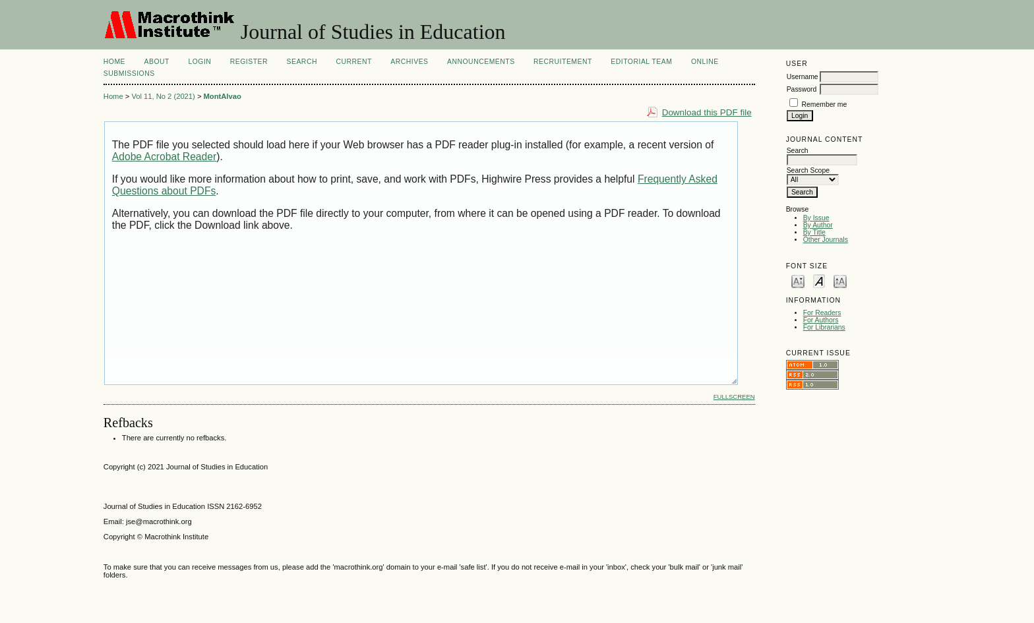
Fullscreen (734, 396)
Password (802, 89)
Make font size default (819, 280)
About (156, 61)
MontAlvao (222, 96)
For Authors (821, 320)
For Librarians (824, 327)
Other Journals (825, 239)
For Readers (822, 312)
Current (353, 61)
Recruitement (562, 61)
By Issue (816, 218)
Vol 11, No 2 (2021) (163, 96)
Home (114, 61)
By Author (818, 225)
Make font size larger (840, 280)
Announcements (481, 61)
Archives (409, 61)
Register (249, 61)
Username (802, 76)
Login (199, 61)
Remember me (824, 104)
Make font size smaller (798, 280)
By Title (814, 232)
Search (302, 61)
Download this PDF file (707, 112)
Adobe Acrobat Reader (164, 156)
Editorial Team (641, 61)
